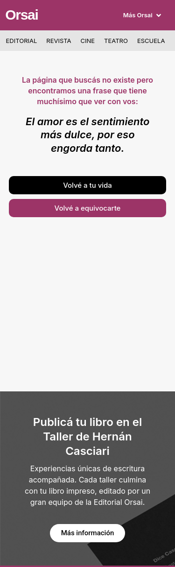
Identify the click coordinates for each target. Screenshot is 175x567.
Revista (58, 40)
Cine (88, 40)
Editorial (21, 40)
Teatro (116, 40)
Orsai (21, 14)
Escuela (151, 40)
